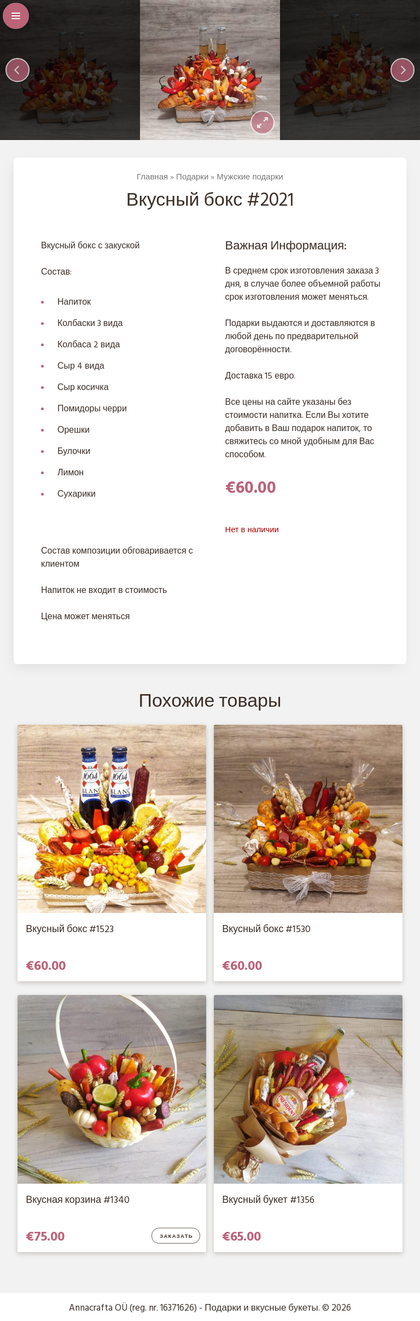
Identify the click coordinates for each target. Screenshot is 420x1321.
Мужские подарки (250, 177)
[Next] (402, 70)
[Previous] (17, 70)
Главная (152, 177)
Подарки (192, 177)
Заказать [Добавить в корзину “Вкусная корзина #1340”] (176, 1236)
